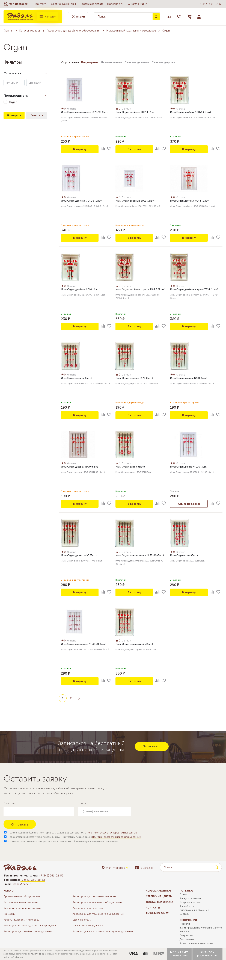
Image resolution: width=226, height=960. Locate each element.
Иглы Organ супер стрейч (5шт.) (134, 644)
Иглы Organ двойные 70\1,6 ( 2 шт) (81, 201)
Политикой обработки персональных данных (112, 832)
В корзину (80, 149)
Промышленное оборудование (22, 896)
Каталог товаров (30, 30)
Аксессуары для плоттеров (88, 908)
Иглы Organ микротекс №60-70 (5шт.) (83, 644)
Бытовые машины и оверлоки (21, 902)
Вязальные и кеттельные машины (22, 908)
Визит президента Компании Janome (201, 927)
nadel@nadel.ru (22, 884)
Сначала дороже (163, 62)
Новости (185, 923)
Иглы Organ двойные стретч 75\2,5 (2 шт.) (140, 289)
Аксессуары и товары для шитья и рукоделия (30, 925)
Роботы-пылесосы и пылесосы (22, 919)
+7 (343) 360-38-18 (32, 879)
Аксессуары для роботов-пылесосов (94, 896)
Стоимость (12, 73)
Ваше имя (9, 803)
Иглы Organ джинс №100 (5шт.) (188, 467)
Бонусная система (190, 902)
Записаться (151, 746)
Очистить (37, 115)
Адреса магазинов (158, 890)
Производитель (16, 96)
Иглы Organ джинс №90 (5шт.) (79, 555)
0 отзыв (72, 109)
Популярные (90, 62)
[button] (16, 4)
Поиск (156, 16)
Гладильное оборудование (88, 925)
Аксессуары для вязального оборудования (97, 902)
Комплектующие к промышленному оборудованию (103, 931)
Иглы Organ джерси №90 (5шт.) (79, 467)
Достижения (187, 939)
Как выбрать (187, 906)
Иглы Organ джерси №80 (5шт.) (188, 378)
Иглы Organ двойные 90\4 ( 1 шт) (80, 289)
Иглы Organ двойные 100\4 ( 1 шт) (135, 112)
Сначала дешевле (136, 62)
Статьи (184, 894)
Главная (8, 30)
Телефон (83, 803)
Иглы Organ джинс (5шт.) (130, 467)
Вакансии (185, 931)
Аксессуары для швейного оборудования (73, 30)
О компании (138, 4)
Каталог (47, 17)
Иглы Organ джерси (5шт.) (76, 378)
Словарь (184, 913)
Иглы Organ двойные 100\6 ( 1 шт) (190, 112)
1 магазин (144, 867)
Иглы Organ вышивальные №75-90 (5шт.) (85, 112)
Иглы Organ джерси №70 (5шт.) (134, 378)
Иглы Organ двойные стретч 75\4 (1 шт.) (194, 289)
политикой (36, 954)
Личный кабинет (157, 913)
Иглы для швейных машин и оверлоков (131, 30)
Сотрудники (187, 935)
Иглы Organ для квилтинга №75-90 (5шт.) (139, 555)
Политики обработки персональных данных (116, 837)
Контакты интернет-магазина (196, 943)
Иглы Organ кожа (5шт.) (184, 555)
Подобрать (14, 115)
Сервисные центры (63, 3)
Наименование (111, 62)
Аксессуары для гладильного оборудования (98, 913)
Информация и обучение (194, 910)
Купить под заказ (189, 503)
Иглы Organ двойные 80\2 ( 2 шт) (134, 201)
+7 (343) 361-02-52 (210, 3)
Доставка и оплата (91, 3)
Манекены (9, 913)
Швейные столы (82, 919)
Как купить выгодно (191, 898)
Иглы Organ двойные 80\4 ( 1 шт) (189, 201)
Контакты (41, 3)
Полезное (115, 4)
